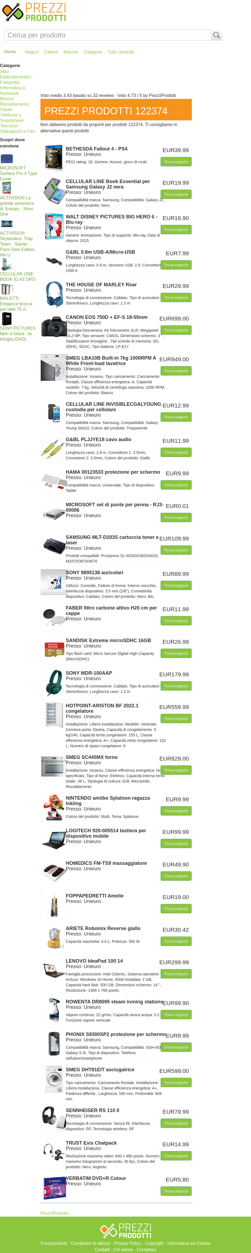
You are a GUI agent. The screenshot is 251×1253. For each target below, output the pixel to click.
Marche (70, 52)
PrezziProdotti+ (55, 1213)
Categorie (92, 52)
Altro (4, 71)
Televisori (9, 126)
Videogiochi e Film (17, 131)
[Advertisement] (132, 76)
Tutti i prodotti (121, 52)
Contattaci (146, 1249)
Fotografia (10, 82)
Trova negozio (176, 161)
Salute (6, 109)
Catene (51, 52)
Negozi (32, 52)
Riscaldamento (14, 104)
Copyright (154, 1243)
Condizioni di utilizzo (90, 1243)
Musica (7, 98)
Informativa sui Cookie (188, 1243)
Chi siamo (123, 1249)
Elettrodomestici (15, 77)
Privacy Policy (127, 1243)
